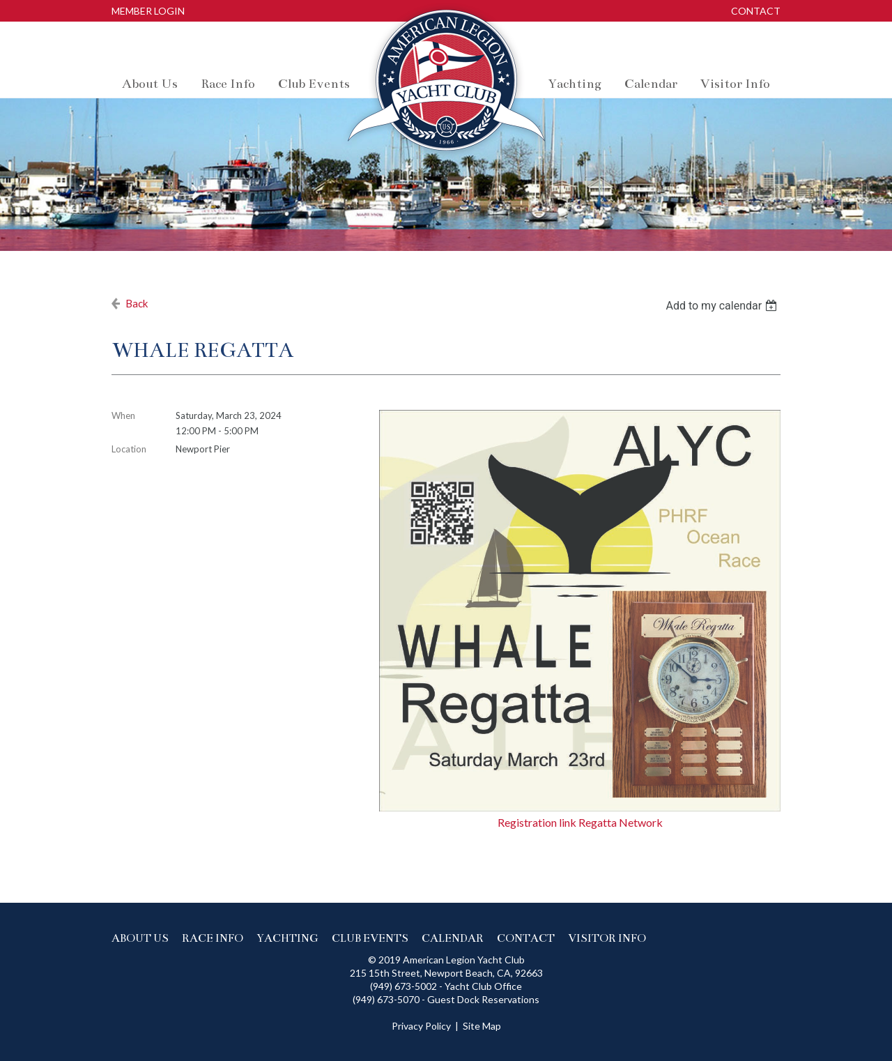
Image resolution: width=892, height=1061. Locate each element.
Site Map (482, 1026)
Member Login (148, 11)
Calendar (453, 938)
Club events (370, 938)
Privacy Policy (421, 1026)
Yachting (287, 938)
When (123, 415)
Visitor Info (607, 938)
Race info (212, 938)
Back (136, 303)
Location (129, 449)
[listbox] (723, 305)
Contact (755, 11)
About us (140, 938)
